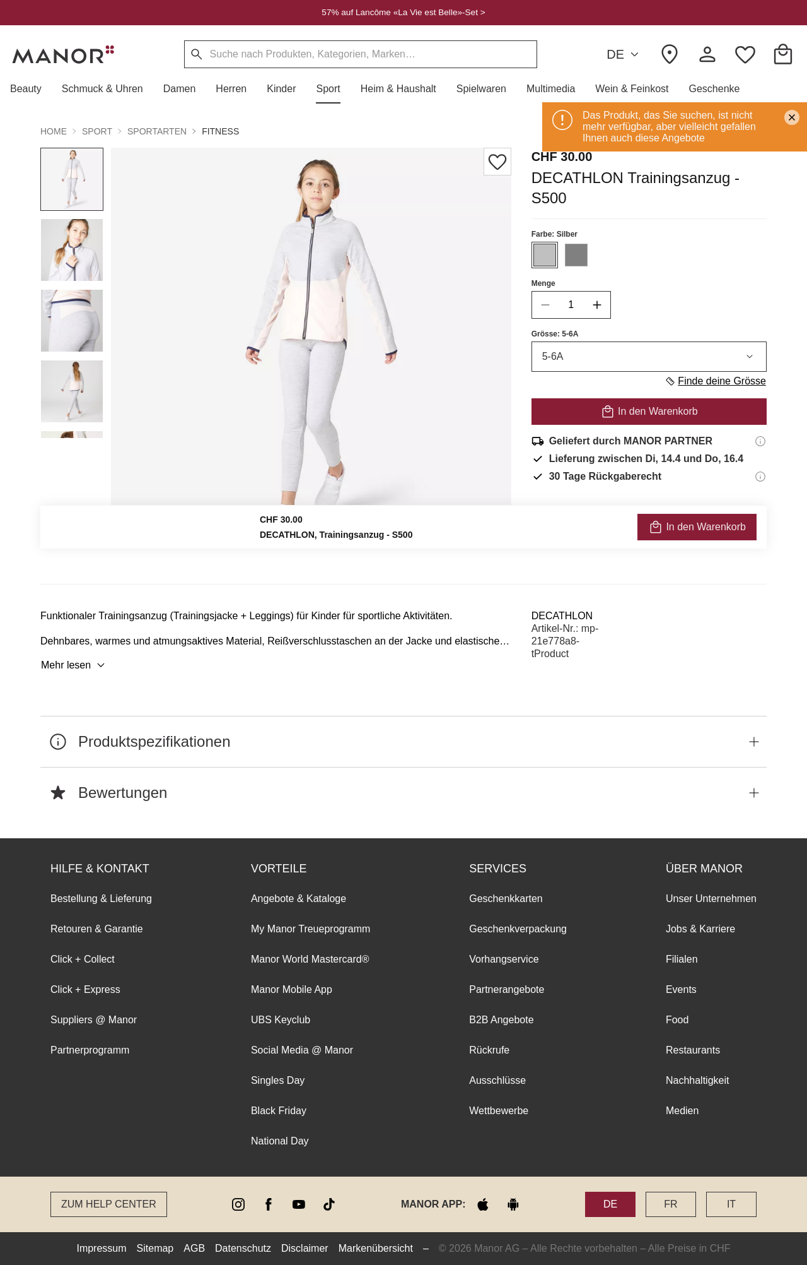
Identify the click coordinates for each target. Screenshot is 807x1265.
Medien (682, 1110)
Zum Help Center (108, 1204)
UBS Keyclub (280, 1019)
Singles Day (278, 1080)
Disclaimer (304, 1248)
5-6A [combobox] (649, 356)
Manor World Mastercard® (310, 959)
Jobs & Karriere (700, 929)
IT (731, 1204)
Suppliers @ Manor (93, 1019)
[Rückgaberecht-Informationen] (760, 476)
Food (677, 1019)
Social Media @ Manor (302, 1050)
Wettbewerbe (498, 1110)
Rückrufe (489, 1050)
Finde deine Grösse (715, 381)
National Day (280, 1141)
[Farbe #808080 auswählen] (576, 255)
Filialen (682, 959)
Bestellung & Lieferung (101, 898)
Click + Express (85, 989)
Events (681, 989)
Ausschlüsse (497, 1080)
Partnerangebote (506, 989)
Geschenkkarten (506, 898)
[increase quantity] (597, 305)
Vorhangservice (503, 959)
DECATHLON (562, 615)
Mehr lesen (74, 665)
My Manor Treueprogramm (310, 929)
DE (624, 54)
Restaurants (693, 1050)
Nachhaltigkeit (697, 1080)
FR (670, 1204)
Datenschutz (243, 1248)
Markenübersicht (376, 1248)
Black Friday (278, 1110)
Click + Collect (82, 959)
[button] (31, 89)
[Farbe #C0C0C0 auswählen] (544, 255)
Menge (543, 283)
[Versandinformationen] (760, 441)
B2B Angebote (501, 1019)
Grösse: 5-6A (555, 334)
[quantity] (571, 304)
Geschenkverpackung (518, 929)
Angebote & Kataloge (298, 898)
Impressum (101, 1248)
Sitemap (155, 1248)
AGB (194, 1248)
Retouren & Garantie (96, 929)
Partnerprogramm (89, 1050)
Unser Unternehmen (711, 898)
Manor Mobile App (291, 989)
